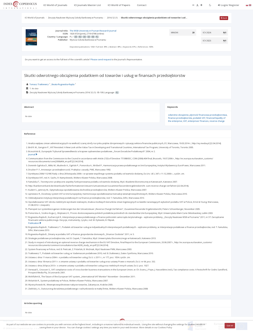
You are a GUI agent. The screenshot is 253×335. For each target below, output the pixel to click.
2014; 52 (112, 17)
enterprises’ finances (198, 121)
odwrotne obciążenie (178, 114)
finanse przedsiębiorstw (180, 117)
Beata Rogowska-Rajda (63, 84)
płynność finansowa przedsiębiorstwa (208, 114)
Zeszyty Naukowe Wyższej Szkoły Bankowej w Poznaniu (75, 17)
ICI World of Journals (35, 17)
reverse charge (217, 121)
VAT (185, 121)
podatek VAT (199, 117)
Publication (34, 223)
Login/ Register (228, 5)
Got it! (230, 325)
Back (224, 17)
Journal (32, 154)
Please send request (101, 59)
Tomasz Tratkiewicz (39, 84)
